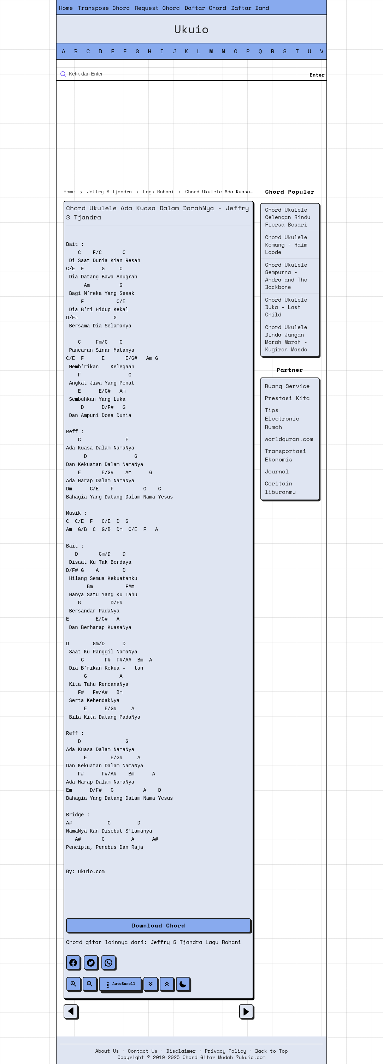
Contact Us (143, 1050)
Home (66, 8)
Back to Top (271, 1050)
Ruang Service (287, 386)
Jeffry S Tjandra (176, 942)
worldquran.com (289, 439)
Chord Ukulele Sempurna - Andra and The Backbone (286, 276)
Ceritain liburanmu (280, 487)
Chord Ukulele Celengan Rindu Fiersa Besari (288, 217)
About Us (107, 1050)
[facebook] (73, 962)
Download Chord (158, 925)
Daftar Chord (205, 8)
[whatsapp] (108, 962)
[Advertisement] (191, 135)
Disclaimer (181, 1050)
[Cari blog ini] (191, 74)
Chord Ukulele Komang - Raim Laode (286, 244)
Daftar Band (250, 8)
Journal (277, 471)
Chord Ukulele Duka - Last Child (286, 307)
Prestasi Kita (287, 398)
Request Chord (157, 8)
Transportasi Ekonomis (285, 455)
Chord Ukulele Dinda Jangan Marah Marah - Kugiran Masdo (286, 338)
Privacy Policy (225, 1050)
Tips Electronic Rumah (282, 418)
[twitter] (91, 962)
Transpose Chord (104, 8)
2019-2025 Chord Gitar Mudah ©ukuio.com (209, 1057)
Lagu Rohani (223, 942)
